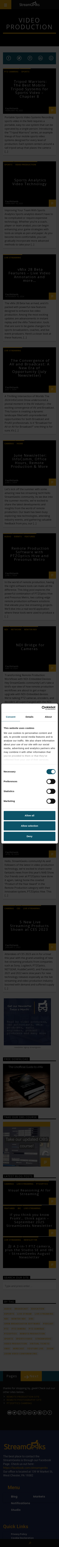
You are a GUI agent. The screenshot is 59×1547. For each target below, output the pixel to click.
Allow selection (29, 825)
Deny (29, 836)
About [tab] (48, 716)
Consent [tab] (10, 716)
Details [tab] (30, 716)
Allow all (29, 815)
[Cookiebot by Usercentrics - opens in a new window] (42, 708)
